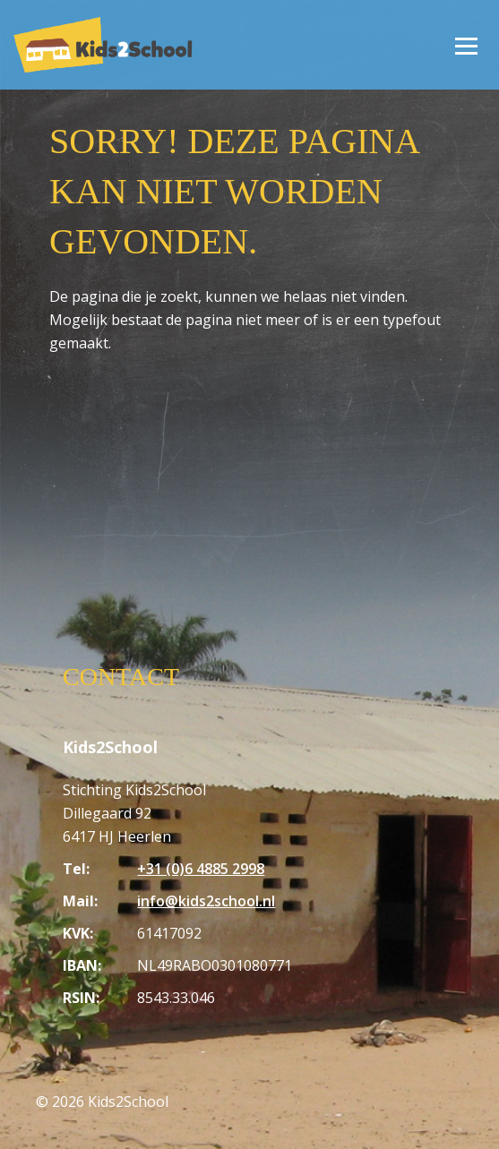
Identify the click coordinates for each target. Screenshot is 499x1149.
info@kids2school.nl (206, 901)
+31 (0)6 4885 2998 (200, 869)
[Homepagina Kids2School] (103, 44)
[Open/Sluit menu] (466, 44)
